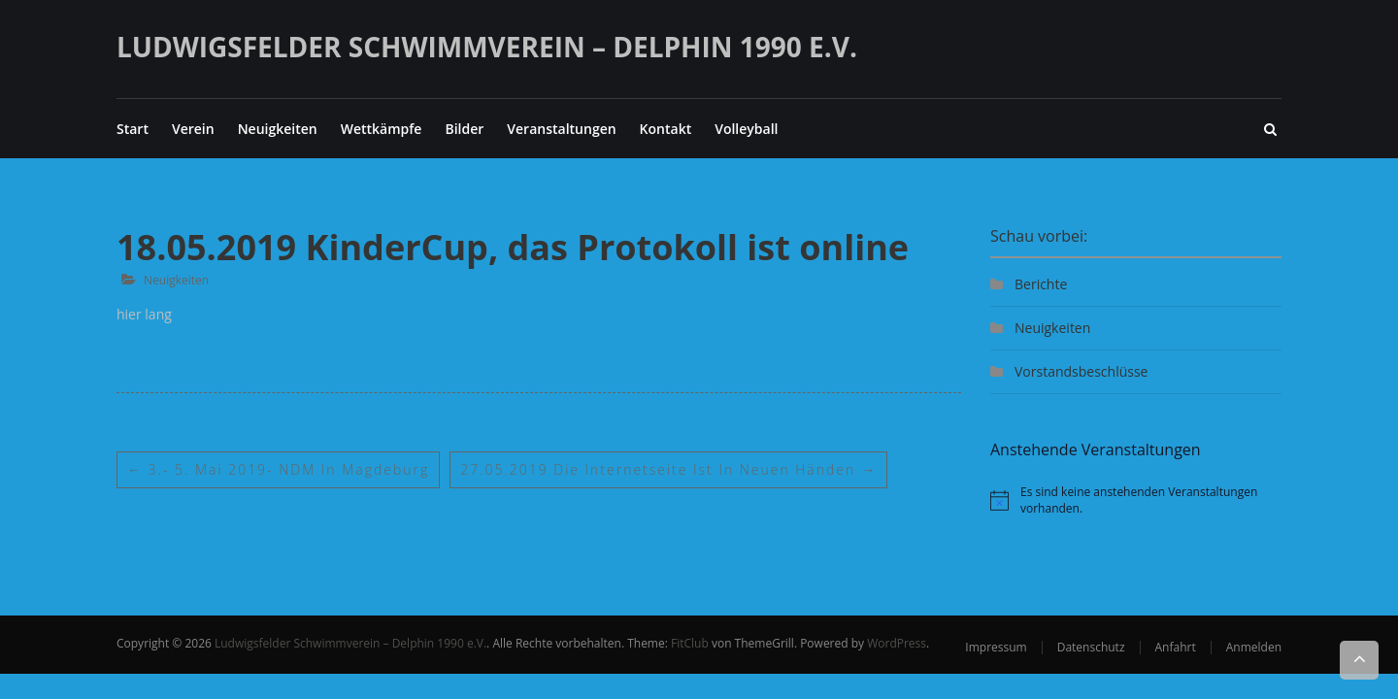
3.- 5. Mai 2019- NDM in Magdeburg (278, 469)
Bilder (464, 128)
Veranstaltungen (561, 128)
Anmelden (1254, 647)
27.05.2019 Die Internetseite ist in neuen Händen (669, 469)
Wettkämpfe (381, 128)
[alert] (1136, 500)
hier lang (144, 314)
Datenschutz (1091, 647)
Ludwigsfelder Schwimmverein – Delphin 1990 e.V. (486, 46)
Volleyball (746, 128)
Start (132, 128)
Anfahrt (1175, 647)
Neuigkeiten (277, 128)
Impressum (995, 647)
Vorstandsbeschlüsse (1081, 371)
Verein (193, 128)
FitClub (690, 643)
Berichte (1041, 284)
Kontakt (666, 128)
